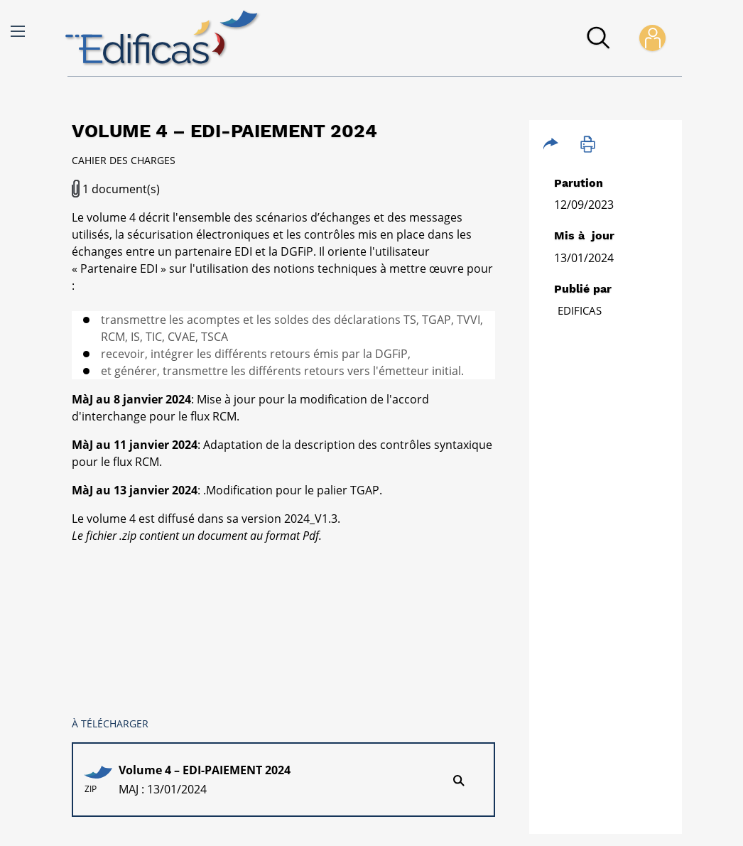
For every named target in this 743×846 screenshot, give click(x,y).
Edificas (580, 310)
